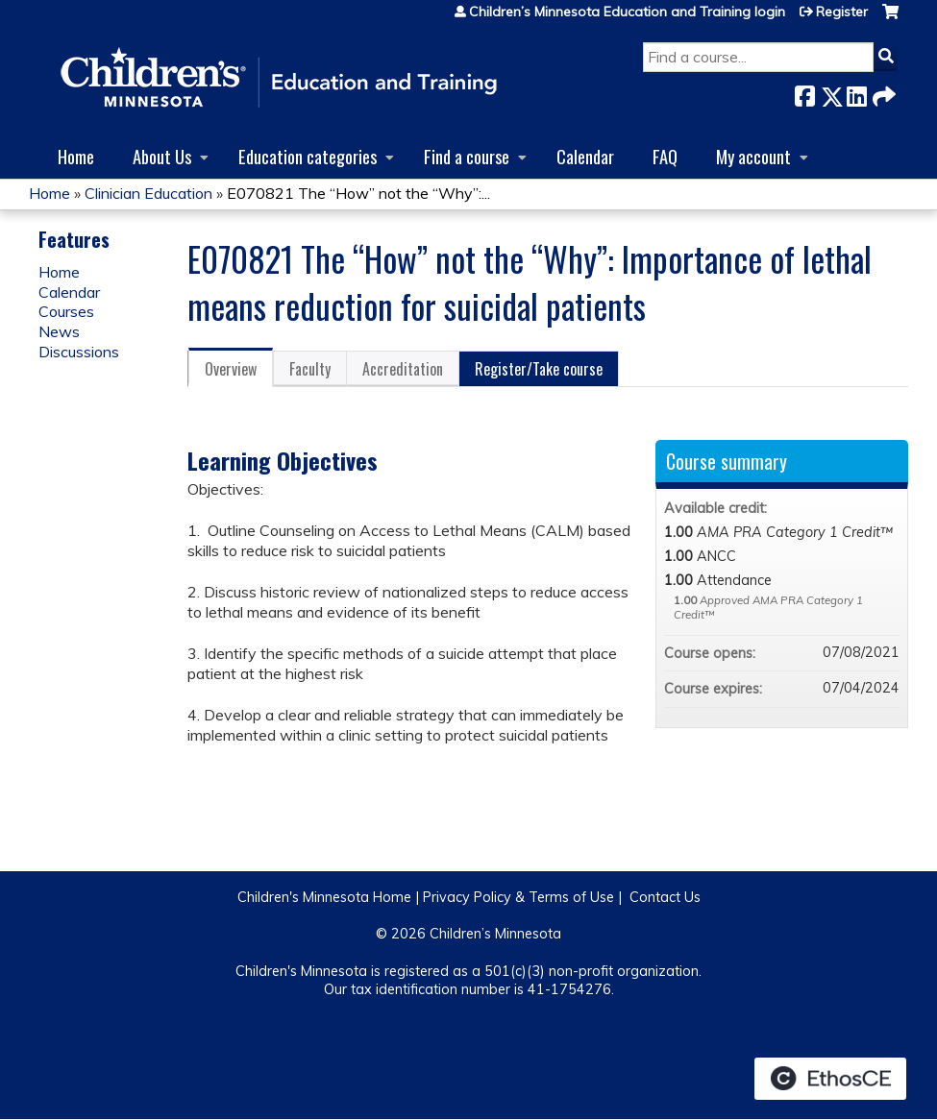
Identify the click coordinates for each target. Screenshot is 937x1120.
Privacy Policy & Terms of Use (518, 897)
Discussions (78, 351)
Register (842, 11)
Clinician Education (148, 193)
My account (753, 156)
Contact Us (665, 897)
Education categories (307, 156)
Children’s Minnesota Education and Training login (627, 11)
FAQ (665, 156)
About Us (162, 156)
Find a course (466, 156)
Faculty (310, 368)
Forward (882, 93)
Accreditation (402, 368)
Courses (66, 311)
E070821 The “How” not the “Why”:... (358, 193)
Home (76, 156)
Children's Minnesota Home (324, 897)
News (59, 331)
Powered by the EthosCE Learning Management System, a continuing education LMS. (830, 1079)
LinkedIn (856, 93)
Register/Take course (539, 368)
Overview (231, 368)
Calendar (585, 156)
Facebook (804, 93)
